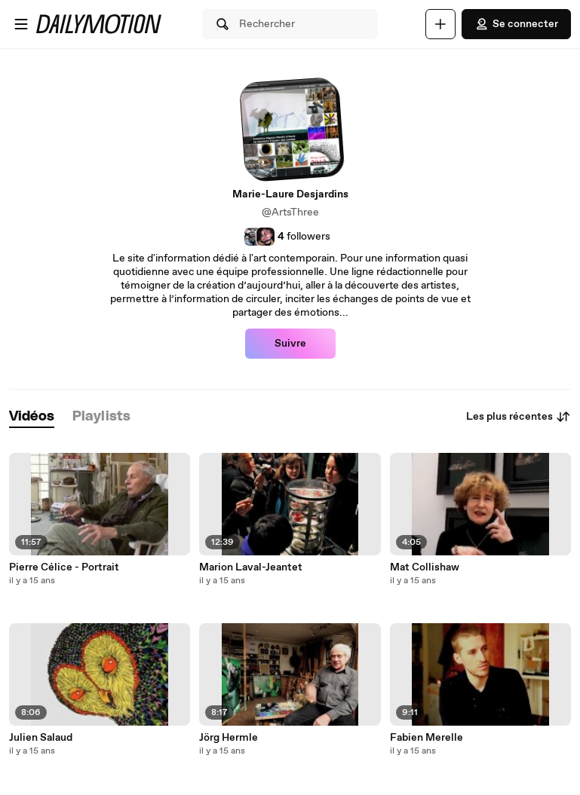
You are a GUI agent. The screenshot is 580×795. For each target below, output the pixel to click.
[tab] (31, 417)
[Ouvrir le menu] (21, 24)
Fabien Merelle (426, 738)
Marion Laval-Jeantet (250, 567)
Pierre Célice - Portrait (64, 567)
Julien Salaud (40, 738)
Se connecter (516, 24)
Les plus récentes (518, 416)
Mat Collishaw (424, 567)
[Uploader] (440, 24)
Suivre (290, 343)
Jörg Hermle (228, 738)
